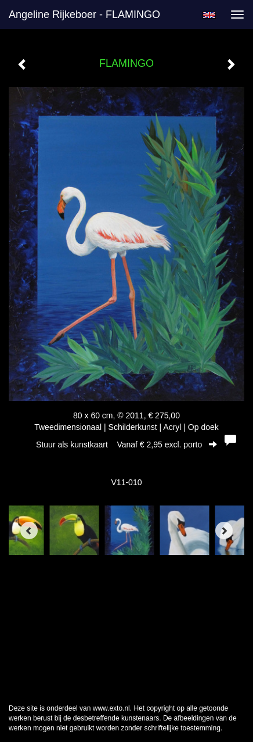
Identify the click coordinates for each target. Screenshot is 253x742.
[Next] (224, 530)
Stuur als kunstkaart (126, 444)
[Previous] (29, 530)
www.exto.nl (111, 708)
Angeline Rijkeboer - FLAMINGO (84, 14)
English (209, 15)
